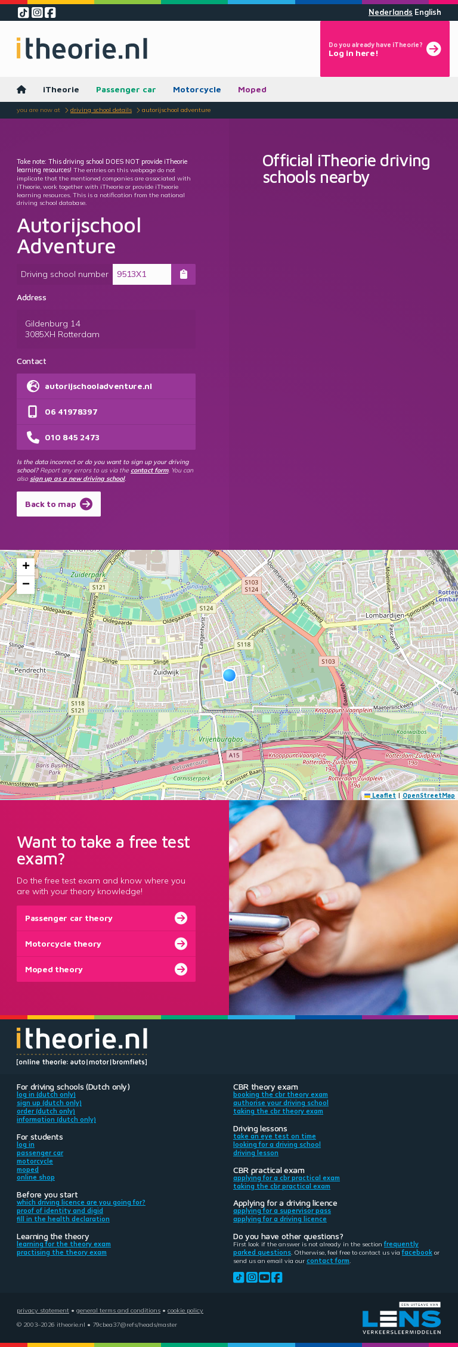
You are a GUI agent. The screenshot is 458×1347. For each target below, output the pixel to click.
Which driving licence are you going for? (81, 1202)
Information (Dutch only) (56, 1119)
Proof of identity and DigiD (60, 1210)
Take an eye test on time (274, 1136)
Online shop (36, 1177)
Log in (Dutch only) (46, 1094)
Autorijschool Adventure (176, 109)
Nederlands (391, 12)
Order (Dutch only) (46, 1111)
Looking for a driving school (277, 1144)
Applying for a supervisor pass (282, 1210)
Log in (26, 1144)
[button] (229, 675)
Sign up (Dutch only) (49, 1103)
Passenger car (126, 89)
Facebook (417, 1252)
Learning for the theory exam (64, 1244)
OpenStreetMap (429, 795)
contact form (149, 470)
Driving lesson (255, 1153)
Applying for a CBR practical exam (286, 1178)
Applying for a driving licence (280, 1219)
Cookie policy (185, 1310)
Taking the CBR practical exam (281, 1186)
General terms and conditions (118, 1310)
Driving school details (101, 109)
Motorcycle (197, 89)
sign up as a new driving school (77, 478)
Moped (252, 89)
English (427, 12)
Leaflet (380, 795)
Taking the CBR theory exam (278, 1111)
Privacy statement (43, 1310)
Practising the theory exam (62, 1252)
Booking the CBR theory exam (280, 1094)
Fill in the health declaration (63, 1219)
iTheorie (61, 89)
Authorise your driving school (281, 1103)
